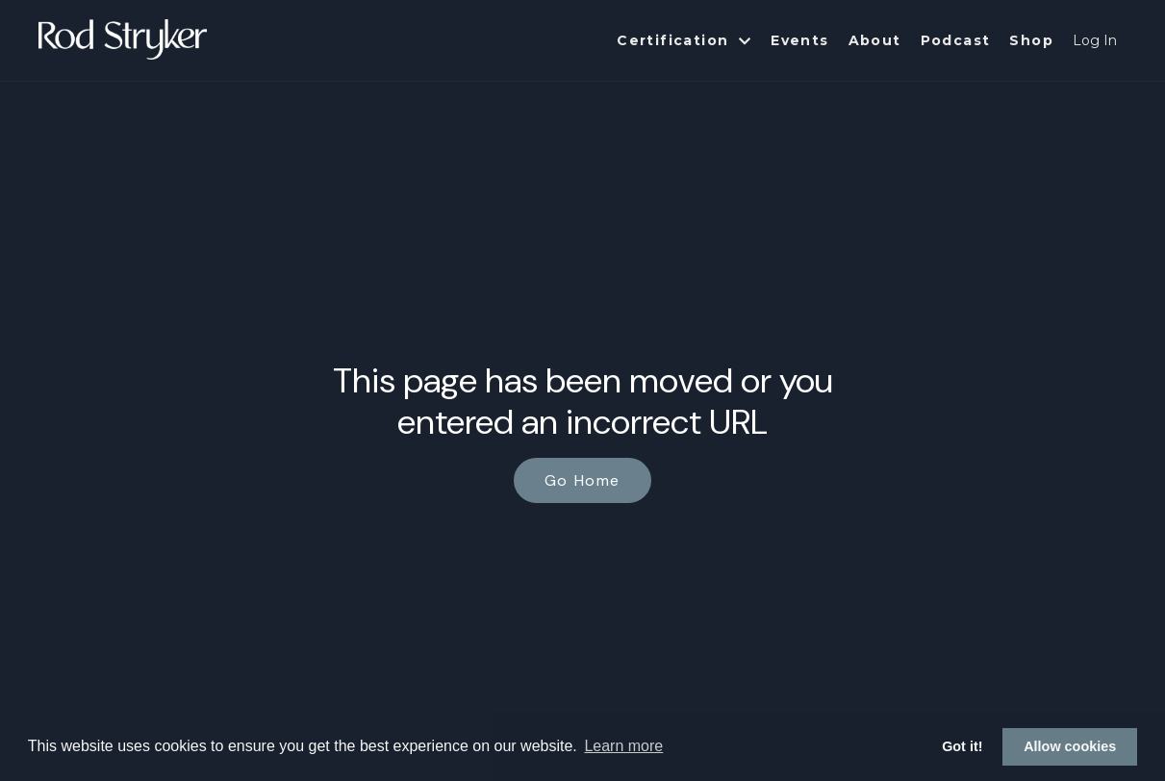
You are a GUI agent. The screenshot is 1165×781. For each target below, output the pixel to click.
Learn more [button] (623, 746)
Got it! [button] (962, 746)
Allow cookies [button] (1070, 746)
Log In (1095, 40)
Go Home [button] (582, 480)
